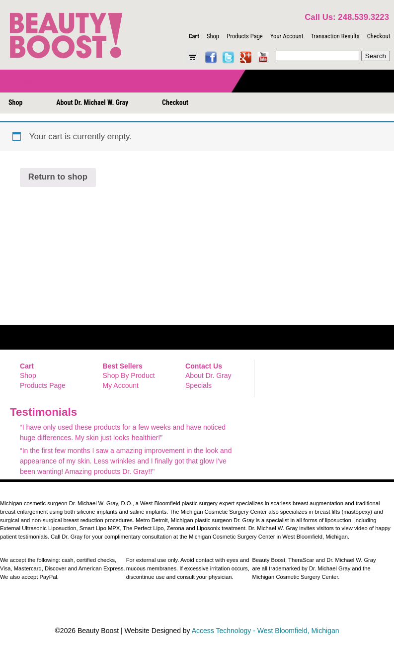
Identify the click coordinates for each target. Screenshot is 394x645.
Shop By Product (129, 375)
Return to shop (57, 177)
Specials (198, 385)
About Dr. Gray (208, 375)
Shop (213, 36)
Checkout (379, 36)
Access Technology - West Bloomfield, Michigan (265, 631)
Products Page (245, 36)
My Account (121, 385)
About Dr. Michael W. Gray (92, 102)
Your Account (286, 36)
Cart (193, 36)
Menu (23, 80)
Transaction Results (335, 36)
